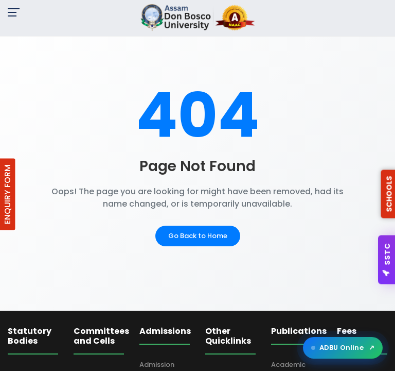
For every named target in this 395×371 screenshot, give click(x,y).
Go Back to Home (197, 236)
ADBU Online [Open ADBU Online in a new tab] (342, 348)
